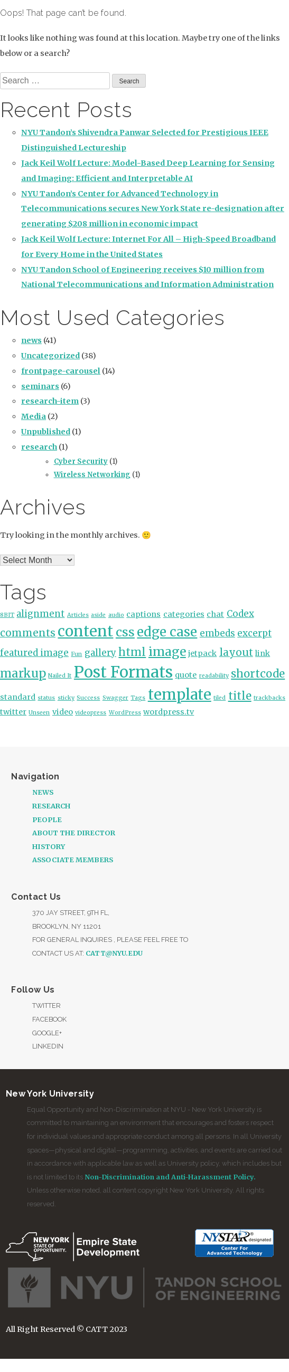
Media (33, 416)
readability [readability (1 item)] (214, 675)
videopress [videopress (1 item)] (90, 712)
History (48, 846)
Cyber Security (81, 461)
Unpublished (45, 431)
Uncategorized (50, 355)
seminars (40, 386)
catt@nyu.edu (114, 953)
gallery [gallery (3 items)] (100, 653)
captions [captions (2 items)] (143, 614)
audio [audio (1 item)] (116, 615)
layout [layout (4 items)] (236, 652)
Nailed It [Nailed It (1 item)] (59, 675)
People (47, 819)
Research (51, 806)
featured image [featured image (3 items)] (34, 653)
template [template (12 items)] (179, 694)
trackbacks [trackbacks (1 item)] (269, 697)
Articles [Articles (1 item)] (78, 615)
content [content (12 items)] (85, 631)
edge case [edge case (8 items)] (167, 632)
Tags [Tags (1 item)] (137, 697)
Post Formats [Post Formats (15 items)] (123, 672)
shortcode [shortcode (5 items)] (258, 674)
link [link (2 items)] (262, 653)
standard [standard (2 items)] (17, 697)
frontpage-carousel (60, 371)
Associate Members (72, 859)
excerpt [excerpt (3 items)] (254, 633)
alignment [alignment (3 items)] (40, 614)
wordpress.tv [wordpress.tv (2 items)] (168, 712)
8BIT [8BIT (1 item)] (7, 615)
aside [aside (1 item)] (98, 615)
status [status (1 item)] (46, 697)
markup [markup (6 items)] (23, 673)
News (42, 792)
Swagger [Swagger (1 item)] (115, 697)
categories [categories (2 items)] (183, 614)
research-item (50, 401)
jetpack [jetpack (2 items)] (202, 653)
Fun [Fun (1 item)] (76, 654)
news (31, 340)
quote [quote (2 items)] (186, 675)
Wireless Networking (92, 474)
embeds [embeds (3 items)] (217, 633)
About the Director (73, 832)
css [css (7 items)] (125, 632)
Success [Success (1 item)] (88, 697)
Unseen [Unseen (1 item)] (39, 712)
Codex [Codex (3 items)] (240, 614)
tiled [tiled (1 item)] (219, 697)
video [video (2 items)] (62, 712)
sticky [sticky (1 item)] (66, 697)
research (39, 447)
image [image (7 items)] (167, 651)
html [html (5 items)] (132, 652)
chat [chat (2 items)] (215, 614)
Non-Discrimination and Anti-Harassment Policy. (170, 1177)
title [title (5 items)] (239, 696)
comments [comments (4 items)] (27, 632)
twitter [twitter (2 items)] (13, 712)
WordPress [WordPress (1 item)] (125, 712)
